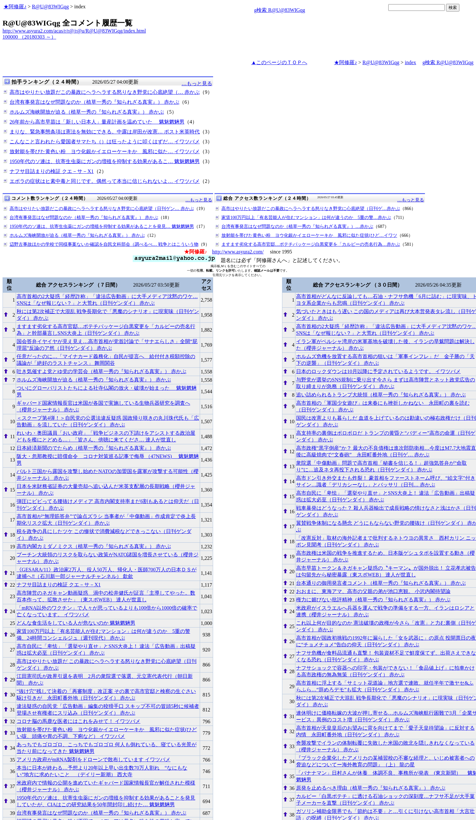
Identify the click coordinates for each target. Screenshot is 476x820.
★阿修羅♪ (15, 6)
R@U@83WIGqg (50, 6)
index (410, 62)
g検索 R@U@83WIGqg (279, 10)
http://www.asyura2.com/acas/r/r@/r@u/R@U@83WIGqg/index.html (74, 31)
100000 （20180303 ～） (29, 37)
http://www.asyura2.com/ (238, 251)
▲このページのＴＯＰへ (279, 62)
